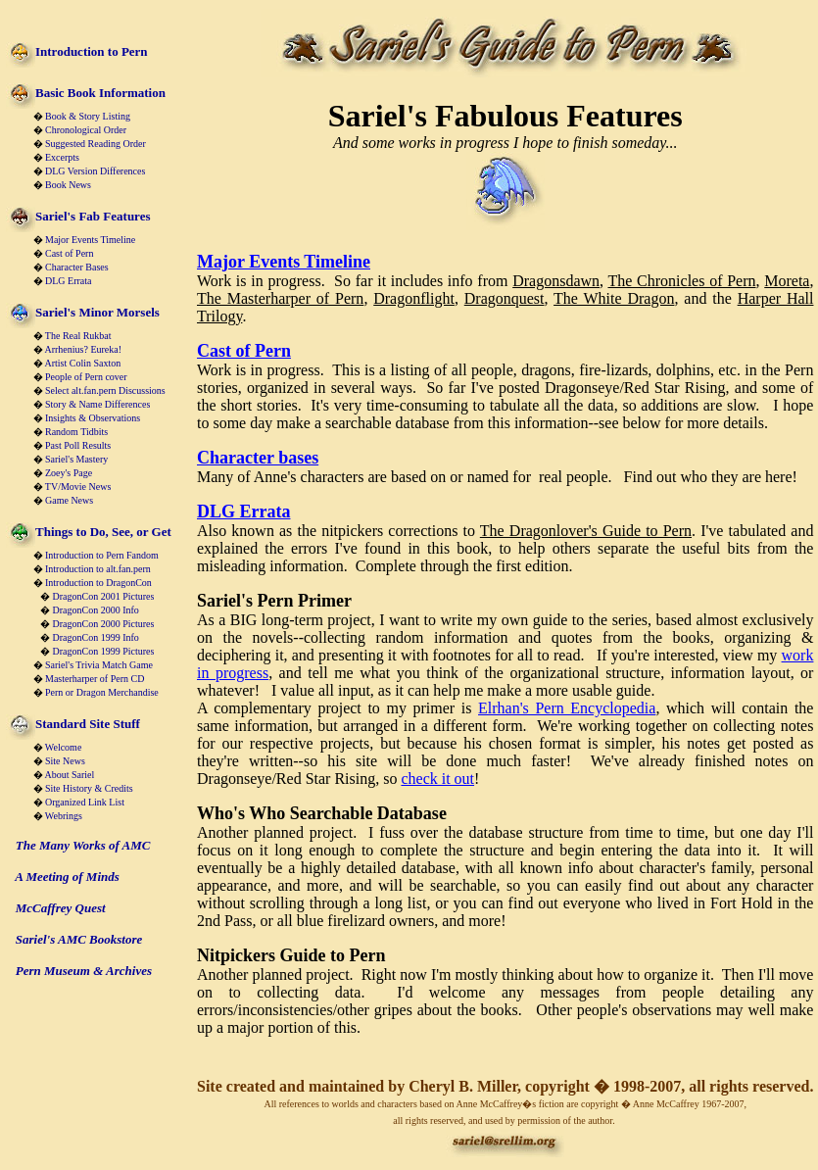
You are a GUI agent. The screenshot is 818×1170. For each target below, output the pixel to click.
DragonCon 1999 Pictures (104, 651)
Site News (65, 761)
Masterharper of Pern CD (94, 678)
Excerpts (62, 157)
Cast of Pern (69, 253)
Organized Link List (84, 802)
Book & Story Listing (87, 116)
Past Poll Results (78, 445)
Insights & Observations (92, 418)
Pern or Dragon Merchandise (102, 692)
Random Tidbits (76, 431)
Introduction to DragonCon (98, 582)
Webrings (63, 815)
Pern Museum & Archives (84, 970)
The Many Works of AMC (83, 845)
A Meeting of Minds (67, 876)
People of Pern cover (86, 376)
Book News (68, 184)
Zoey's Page (68, 472)
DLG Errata (68, 280)
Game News (69, 500)
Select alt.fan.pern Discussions (105, 390)
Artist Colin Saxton (82, 363)
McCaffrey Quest (61, 908)
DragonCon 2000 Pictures (104, 623)
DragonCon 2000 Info (96, 610)
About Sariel (69, 774)
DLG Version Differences (95, 171)
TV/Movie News (78, 486)
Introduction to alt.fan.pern (98, 568)
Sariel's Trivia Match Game (99, 664)
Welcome (63, 747)
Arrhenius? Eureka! (82, 349)
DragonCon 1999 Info (96, 637)
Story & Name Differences (97, 404)
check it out (437, 778)
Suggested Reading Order (95, 143)
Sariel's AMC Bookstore (79, 939)
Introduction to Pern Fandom (102, 555)
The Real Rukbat (78, 335)
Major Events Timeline (90, 239)
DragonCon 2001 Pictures (104, 596)
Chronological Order (85, 129)
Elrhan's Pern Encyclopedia (566, 708)
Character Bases (77, 267)
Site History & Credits (89, 788)
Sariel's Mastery (76, 459)
